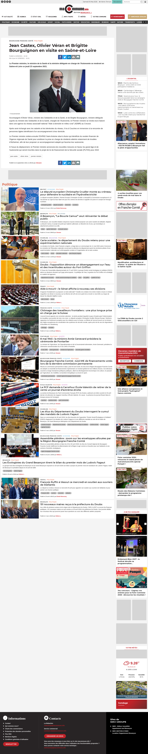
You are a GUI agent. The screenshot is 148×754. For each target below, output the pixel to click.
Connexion (138, 361)
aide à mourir (45, 299)
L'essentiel (131, 79)
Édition (77, 12)
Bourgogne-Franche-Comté (21, 41)
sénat (52, 299)
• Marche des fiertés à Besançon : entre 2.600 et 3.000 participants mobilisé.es (129, 85)
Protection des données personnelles (18, 731)
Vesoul (43, 479)
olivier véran (24, 156)
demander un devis (55, 736)
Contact (7, 723)
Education (53, 238)
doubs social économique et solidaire (66, 277)
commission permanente (48, 376)
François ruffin (45, 493)
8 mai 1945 (44, 349)
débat (42, 229)
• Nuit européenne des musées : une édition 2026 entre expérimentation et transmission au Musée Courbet (131, 106)
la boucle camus (62, 229)
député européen (58, 205)
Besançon (44, 213)
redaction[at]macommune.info (54, 725)
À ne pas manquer (131, 512)
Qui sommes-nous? (12, 726)
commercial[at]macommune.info (55, 731)
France (43, 286)
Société (61, 336)
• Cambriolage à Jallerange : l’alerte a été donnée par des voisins (130, 91)
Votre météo (131, 648)
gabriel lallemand (51, 229)
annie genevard (54, 349)
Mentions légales (11, 737)
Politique (38, 41)
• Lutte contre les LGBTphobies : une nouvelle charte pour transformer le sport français (131, 114)
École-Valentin (46, 385)
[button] (141, 2)
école (52, 253)
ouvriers (53, 493)
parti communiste (63, 400)
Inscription (124, 361)
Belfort (43, 189)
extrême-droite (53, 400)
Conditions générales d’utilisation (16, 739)
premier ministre (36, 156)
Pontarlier (44, 336)
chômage (43, 327)
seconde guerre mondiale (83, 349)
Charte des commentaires (14, 729)
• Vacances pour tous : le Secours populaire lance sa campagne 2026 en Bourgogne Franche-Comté (131, 98)
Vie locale (61, 213)
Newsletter (11, 744)
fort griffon (86, 277)
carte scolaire (45, 253)
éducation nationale (61, 253)
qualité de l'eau (95, 277)
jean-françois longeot (75, 253)
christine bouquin (46, 424)
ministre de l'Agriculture (67, 349)
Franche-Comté (46, 308)
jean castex (14, 156)
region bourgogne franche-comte (50, 451)
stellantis (68, 493)
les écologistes (8, 471)
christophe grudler (46, 205)
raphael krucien (45, 427)
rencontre (60, 493)
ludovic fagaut (104, 424)
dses (80, 277)
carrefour (43, 400)
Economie (51, 189)
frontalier (51, 327)
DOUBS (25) (44, 238)
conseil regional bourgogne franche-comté (68, 376)
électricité (67, 205)
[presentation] (118, 524)
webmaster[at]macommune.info (55, 748)
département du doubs (47, 277)
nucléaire (75, 205)
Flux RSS (8, 734)
